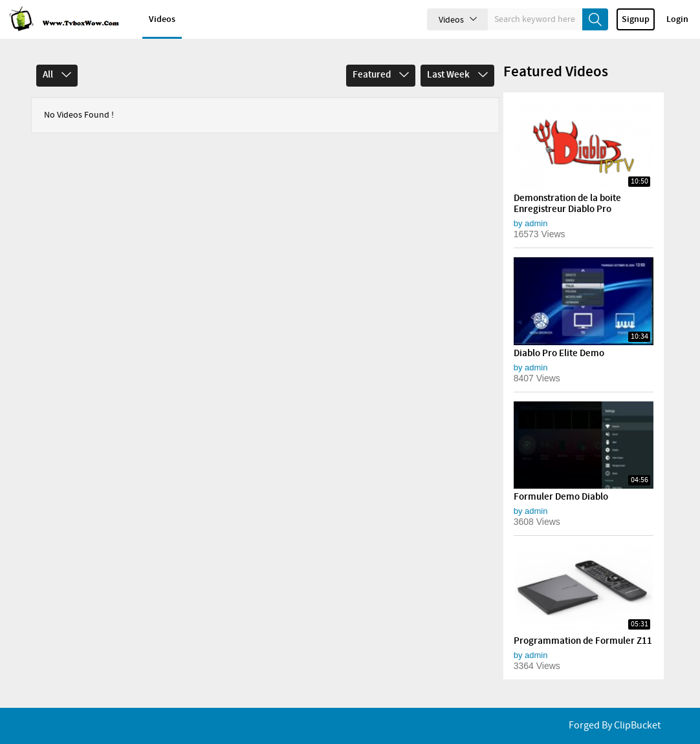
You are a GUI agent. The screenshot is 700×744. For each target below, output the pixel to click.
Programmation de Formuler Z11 (583, 641)
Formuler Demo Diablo (561, 497)
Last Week (457, 75)
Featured (381, 75)
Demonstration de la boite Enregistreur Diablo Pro (567, 204)
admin (536, 223)
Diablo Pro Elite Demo (559, 353)
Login (677, 19)
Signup (636, 19)
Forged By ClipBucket (615, 725)
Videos (162, 19)
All (57, 75)
